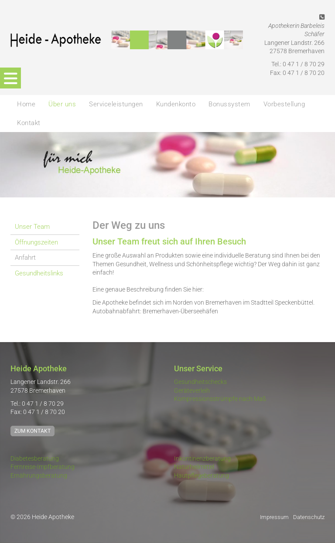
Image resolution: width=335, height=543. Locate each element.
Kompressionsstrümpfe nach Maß (220, 398)
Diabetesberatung (34, 458)
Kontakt (29, 123)
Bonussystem (229, 104)
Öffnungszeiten (36, 242)
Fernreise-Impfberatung (42, 466)
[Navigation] (10, 78)
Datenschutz (309, 517)
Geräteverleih (192, 390)
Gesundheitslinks (39, 273)
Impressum (274, 517)
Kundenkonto (176, 104)
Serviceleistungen (116, 104)
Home (26, 104)
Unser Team (32, 227)
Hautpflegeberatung (201, 475)
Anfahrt (25, 257)
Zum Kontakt (32, 431)
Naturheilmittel (194, 466)
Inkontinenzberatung (202, 458)
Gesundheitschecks (200, 381)
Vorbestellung (284, 104)
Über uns (62, 104)
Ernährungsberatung (38, 475)
